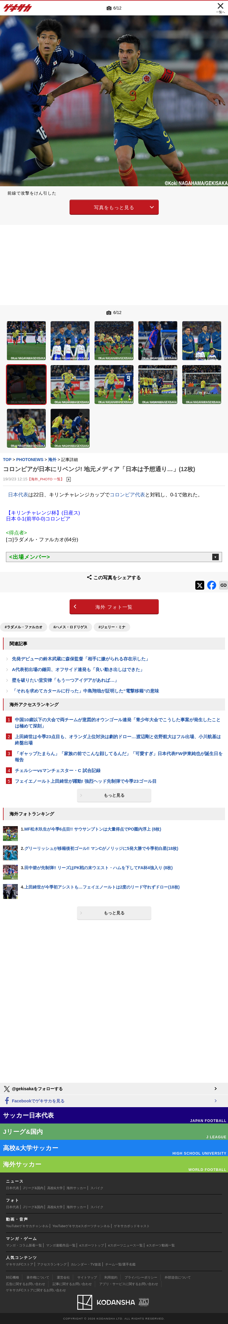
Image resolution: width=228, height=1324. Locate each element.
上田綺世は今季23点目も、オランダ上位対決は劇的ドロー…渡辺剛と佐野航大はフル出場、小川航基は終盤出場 (118, 739)
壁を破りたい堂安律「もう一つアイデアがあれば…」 (65, 680)
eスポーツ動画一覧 (161, 1245)
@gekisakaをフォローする (33, 1089)
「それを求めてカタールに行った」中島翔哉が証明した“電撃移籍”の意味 (85, 690)
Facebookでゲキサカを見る (34, 1101)
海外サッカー (76, 1188)
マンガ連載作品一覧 (61, 1245)
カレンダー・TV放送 (86, 1264)
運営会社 (63, 1277)
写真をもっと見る (114, 207)
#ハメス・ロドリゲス (71, 627)
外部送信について (178, 1277)
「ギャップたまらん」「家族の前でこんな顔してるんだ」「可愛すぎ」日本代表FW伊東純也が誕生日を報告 (119, 756)
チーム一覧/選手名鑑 (120, 1264)
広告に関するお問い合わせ (25, 1284)
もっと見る (114, 795)
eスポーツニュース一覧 (125, 1245)
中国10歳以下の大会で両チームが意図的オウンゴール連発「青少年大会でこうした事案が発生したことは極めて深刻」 (118, 722)
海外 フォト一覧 (113, 607)
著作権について (37, 1277)
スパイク (96, 1188)
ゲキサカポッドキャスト (132, 1226)
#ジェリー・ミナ (111, 627)
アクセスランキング (52, 1264)
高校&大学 (54, 1188)
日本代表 (18, 495)
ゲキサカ (18, 9)
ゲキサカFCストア (19, 1264)
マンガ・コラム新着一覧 (24, 1245)
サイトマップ (87, 1277)
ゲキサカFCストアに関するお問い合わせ (36, 1290)
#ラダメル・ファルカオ (24, 627)
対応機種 (12, 1277)
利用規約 (110, 1277)
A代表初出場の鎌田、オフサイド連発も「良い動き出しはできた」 (78, 669)
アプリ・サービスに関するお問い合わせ (128, 1284)
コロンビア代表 (127, 495)
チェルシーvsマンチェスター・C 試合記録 (57, 770)
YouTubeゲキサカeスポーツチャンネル (81, 1226)
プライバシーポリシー (141, 1277)
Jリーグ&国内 (33, 1188)
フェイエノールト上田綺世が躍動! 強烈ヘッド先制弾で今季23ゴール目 (86, 781)
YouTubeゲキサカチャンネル (27, 1226)
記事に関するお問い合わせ (72, 1284)
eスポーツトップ (91, 1245)
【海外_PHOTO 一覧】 (45, 479)
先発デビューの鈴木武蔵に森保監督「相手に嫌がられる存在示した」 (81, 658)
